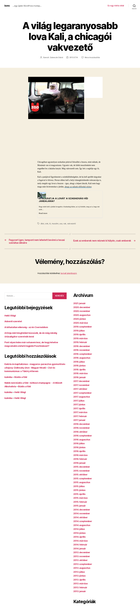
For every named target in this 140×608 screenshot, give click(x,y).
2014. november (82, 514)
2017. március (81, 413)
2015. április (80, 494)
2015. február (81, 502)
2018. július (79, 362)
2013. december (82, 553)
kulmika (8, 377)
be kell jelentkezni (69, 274)
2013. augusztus (82, 568)
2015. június (80, 491)
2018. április (80, 370)
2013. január (80, 592)
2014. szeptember (83, 522)
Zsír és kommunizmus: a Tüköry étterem (28, 372)
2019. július (79, 331)
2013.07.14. (74, 57)
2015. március (81, 498)
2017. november (82, 385)
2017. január (80, 421)
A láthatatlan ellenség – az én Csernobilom (28, 328)
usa (60, 223)
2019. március (81, 339)
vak (64, 223)
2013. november (82, 557)
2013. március (81, 584)
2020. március (81, 323)
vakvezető (71, 223)
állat (42, 223)
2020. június (80, 319)
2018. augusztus (82, 358)
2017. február (80, 417)
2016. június (80, 448)
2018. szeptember (83, 354)
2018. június (80, 366)
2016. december (82, 424)
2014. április (80, 537)
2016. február (81, 459)
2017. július (79, 401)
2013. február (81, 588)
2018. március (81, 374)
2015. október (81, 475)
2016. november (82, 428)
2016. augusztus (82, 440)
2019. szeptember (83, 327)
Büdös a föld (22, 377)
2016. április (80, 452)
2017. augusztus (82, 397)
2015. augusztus (82, 483)
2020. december (82, 308)
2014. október (81, 518)
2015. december (82, 467)
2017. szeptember (83, 393)
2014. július (79, 529)
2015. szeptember (83, 479)
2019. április (80, 335)
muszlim (55, 223)
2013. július (79, 572)
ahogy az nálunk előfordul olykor (78, 187)
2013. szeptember (83, 564)
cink (46, 223)
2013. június (80, 576)
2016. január (80, 463)
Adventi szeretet (13, 322)
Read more (43, 213)
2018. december (82, 347)
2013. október (81, 561)
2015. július (79, 487)
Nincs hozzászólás (92, 57)
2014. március (81, 541)
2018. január (80, 378)
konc (7, 5)
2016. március (81, 455)
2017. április (80, 409)
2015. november (82, 471)
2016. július (79, 444)
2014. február (81, 545)
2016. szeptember (83, 436)
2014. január (80, 549)
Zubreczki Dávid (56, 57)
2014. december (82, 510)
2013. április (80, 580)
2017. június (80, 405)
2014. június (80, 533)
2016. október (81, 432)
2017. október (81, 389)
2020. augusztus (82, 315)
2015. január (80, 506)
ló (50, 223)
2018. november (82, 350)
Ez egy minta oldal (116, 5)
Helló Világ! (11, 316)
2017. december (82, 382)
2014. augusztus (82, 526)
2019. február (81, 343)
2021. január (80, 304)
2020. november (82, 312)
